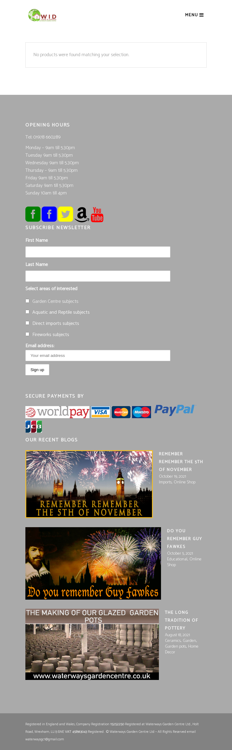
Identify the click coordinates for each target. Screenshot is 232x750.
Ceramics (173, 640)
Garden (189, 640)
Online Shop (184, 482)
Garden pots (175, 646)
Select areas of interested (51, 289)
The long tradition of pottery (181, 620)
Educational (177, 559)
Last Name (36, 265)
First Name (36, 240)
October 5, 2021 (180, 553)
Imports (165, 482)
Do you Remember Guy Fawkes (184, 539)
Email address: (97, 351)
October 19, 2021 (172, 476)
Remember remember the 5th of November (181, 462)
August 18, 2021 (177, 635)
